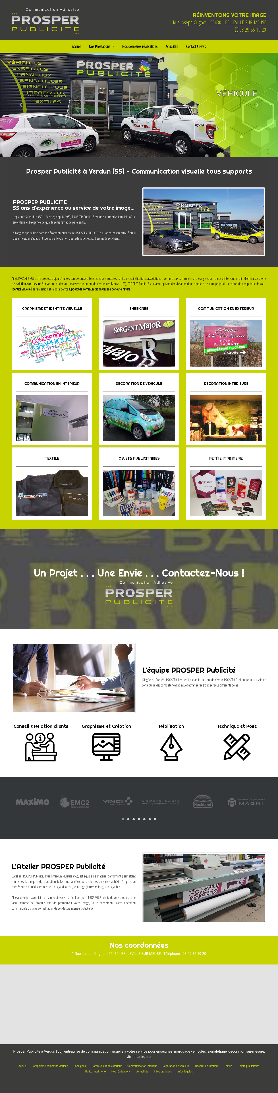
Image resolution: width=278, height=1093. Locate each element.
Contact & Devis (196, 46)
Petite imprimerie (95, 1071)
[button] (21, 105)
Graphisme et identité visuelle (50, 1066)
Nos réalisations (121, 1071)
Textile (228, 1066)
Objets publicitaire (248, 1066)
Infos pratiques (163, 1071)
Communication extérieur (106, 1066)
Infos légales (185, 1071)
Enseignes (80, 1066)
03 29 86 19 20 (250, 29)
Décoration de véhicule (175, 1066)
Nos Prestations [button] (100, 46)
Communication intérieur (142, 1066)
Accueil (76, 46)
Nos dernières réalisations (140, 46)
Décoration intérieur (207, 1066)
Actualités (172, 46)
